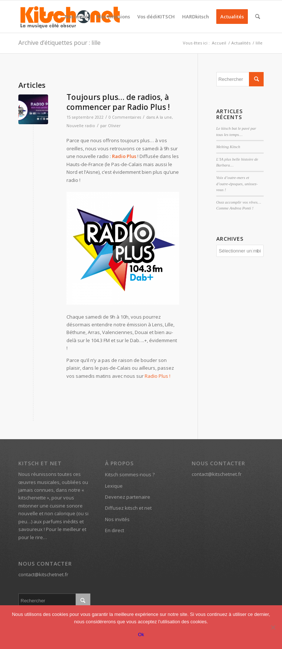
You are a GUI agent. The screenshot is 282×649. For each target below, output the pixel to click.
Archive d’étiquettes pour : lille (59, 43)
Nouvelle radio (80, 125)
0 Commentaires (125, 117)
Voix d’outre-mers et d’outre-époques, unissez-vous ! (237, 183)
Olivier (114, 125)
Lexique (114, 486)
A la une (164, 117)
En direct (114, 530)
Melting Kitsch (228, 146)
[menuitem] (77, 16)
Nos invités (117, 519)
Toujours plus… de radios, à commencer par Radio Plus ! (118, 102)
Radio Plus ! (157, 376)
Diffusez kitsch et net (128, 508)
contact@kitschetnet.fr (43, 574)
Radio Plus (124, 156)
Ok (141, 634)
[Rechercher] (258, 16)
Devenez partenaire (127, 497)
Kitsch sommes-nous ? (130, 474)
